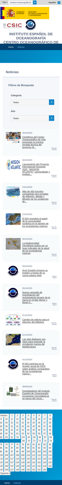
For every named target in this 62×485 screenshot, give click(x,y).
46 (39, 430)
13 (23, 419)
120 (28, 459)
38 (50, 426)
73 (45, 441)
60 (6, 437)
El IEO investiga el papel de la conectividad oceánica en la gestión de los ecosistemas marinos (35, 222)
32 (17, 426)
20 (6, 423)
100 (28, 452)
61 (12, 437)
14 (28, 419)
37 (44, 426)
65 (34, 437)
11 (12, 419)
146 (6, 470)
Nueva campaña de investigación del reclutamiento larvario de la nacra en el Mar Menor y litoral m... (36, 297)
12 (17, 419)
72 (40, 441)
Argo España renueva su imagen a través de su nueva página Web (35, 273)
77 (12, 444)
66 (40, 437)
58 (50, 434)
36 (39, 426)
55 (34, 434)
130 (28, 462)
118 (17, 459)
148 (17, 470)
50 (6, 434)
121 (33, 459)
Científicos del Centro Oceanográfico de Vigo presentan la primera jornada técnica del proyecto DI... (34, 142)
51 (12, 434)
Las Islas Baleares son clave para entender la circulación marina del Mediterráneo (34, 343)
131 (33, 462)
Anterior (3, 415)
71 (34, 441)
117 (12, 459)
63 (23, 437)
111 (33, 455)
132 (39, 462)
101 (33, 452)
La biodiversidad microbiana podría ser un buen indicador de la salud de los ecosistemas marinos (35, 248)
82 (39, 444)
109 (22, 455)
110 (28, 455)
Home (11, 47)
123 (44, 459)
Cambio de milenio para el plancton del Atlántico (35, 320)
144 (50, 466)
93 (44, 448)
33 (23, 426)
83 (44, 444)
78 (17, 444)
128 (17, 462)
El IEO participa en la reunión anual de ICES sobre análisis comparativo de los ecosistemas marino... (36, 369)
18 (50, 419)
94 (50, 448)
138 (17, 466)
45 (34, 430)
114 (50, 455)
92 (39, 448)
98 (17, 452)
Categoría (16, 95)
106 (6, 455)
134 (50, 462)
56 (39, 434)
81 (34, 444)
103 (44, 452)
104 (50, 452)
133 (44, 462)
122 (39, 459)
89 (23, 448)
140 (28, 466)
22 (17, 423)
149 (22, 470)
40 (6, 430)
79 (23, 444)
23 (23, 423)
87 (12, 448)
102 (39, 452)
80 (28, 444)
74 (51, 441)
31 (12, 426)
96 (6, 452)
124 (50, 459)
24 (28, 423)
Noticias (21, 47)
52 (17, 434)
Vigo (4, 2)
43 (23, 430)
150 (28, 470)
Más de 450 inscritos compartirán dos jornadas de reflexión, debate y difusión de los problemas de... (35, 196)
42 (17, 430)
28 (50, 423)
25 (34, 423)
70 (29, 441)
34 (28, 426)
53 (23, 434)
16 (39, 419)
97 (12, 452)
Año (13, 111)
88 (17, 448)
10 (6, 419)
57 (44, 434)
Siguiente (4, 473)
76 (6, 444)
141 (33, 466)
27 (44, 423)
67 (45, 437)
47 (44, 430)
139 (22, 466)
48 (50, 430)
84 (50, 444)
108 (17, 455)
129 (22, 462)
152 (39, 470)
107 (12, 455)
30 (6, 426)
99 (23, 452)
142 (39, 466)
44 (28, 430)
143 (44, 466)
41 (12, 430)
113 (44, 455)
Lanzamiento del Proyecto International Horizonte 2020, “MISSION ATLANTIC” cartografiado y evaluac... (36, 169)
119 (22, 459)
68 (51, 437)
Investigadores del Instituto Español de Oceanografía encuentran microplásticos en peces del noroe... (36, 395)
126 (6, 462)
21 (12, 423)
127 (12, 462)
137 (12, 466)
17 (44, 419)
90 (28, 448)
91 (34, 448)
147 (12, 470)
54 (28, 434)
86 (6, 448)
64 (29, 437)
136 (6, 466)
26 (39, 423)
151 (33, 470)
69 (23, 441)
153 (44, 470)
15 (34, 419)
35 (34, 426)
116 (6, 459)
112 (39, 455)
